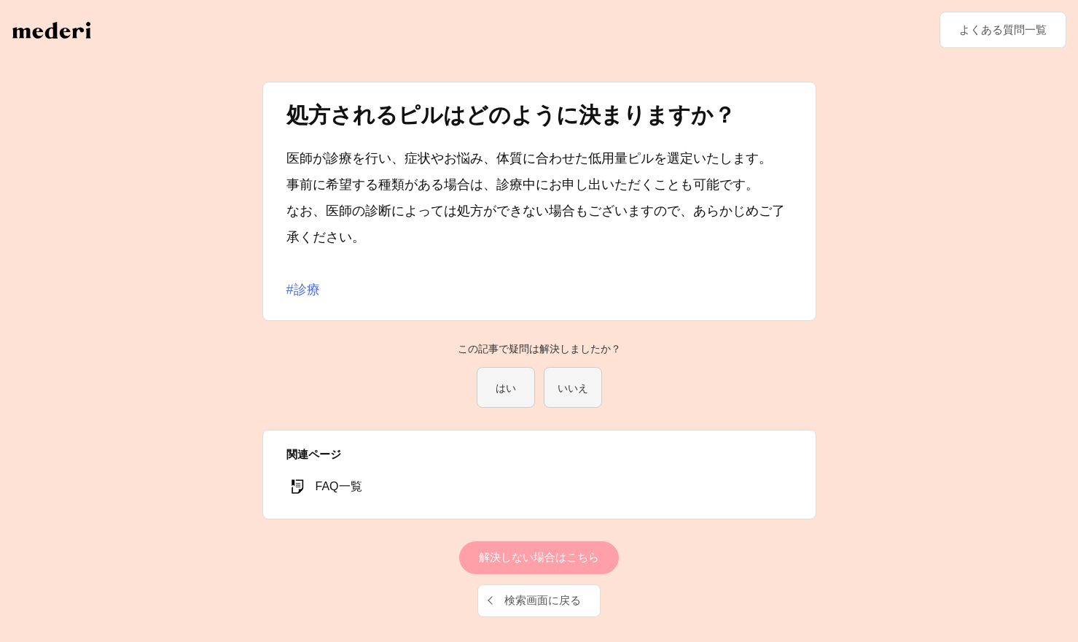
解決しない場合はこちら (539, 557)
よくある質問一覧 (1003, 29)
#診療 (303, 289)
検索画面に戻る (542, 600)
